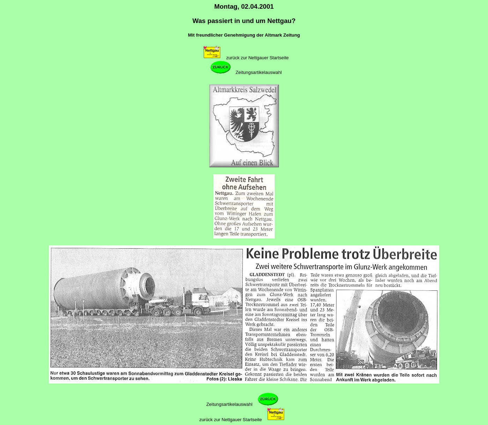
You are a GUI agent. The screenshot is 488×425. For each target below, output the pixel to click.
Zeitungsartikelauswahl (259, 72)
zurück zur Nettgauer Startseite (257, 57)
